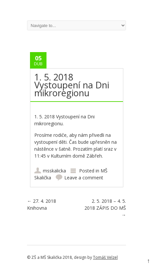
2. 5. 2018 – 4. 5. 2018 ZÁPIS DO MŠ (105, 208)
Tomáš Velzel (105, 257)
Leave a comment (83, 177)
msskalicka (54, 170)
